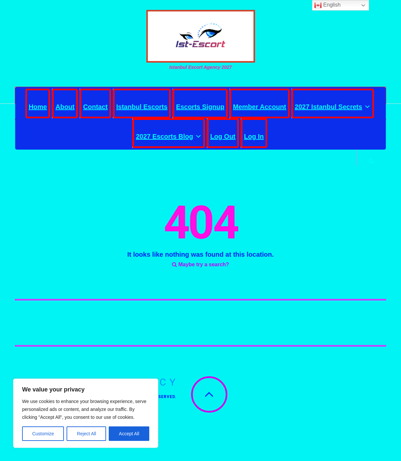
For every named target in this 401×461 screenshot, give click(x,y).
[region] (85, 413)
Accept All (129, 433)
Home (38, 106)
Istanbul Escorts (142, 106)
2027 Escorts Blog (168, 135)
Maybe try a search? (200, 270)
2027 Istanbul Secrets (333, 105)
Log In (254, 136)
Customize (43, 433)
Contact (95, 106)
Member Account (259, 106)
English (327, 5)
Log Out (223, 136)
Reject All (86, 433)
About (64, 106)
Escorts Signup (200, 106)
